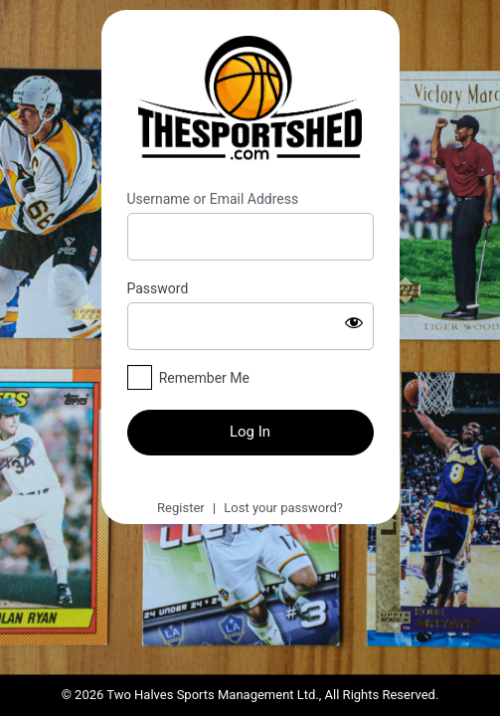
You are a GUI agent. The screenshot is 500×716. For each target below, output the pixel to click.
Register (181, 507)
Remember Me (204, 378)
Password (158, 288)
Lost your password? (283, 507)
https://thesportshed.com (250, 100)
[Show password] (354, 322)
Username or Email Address (213, 199)
